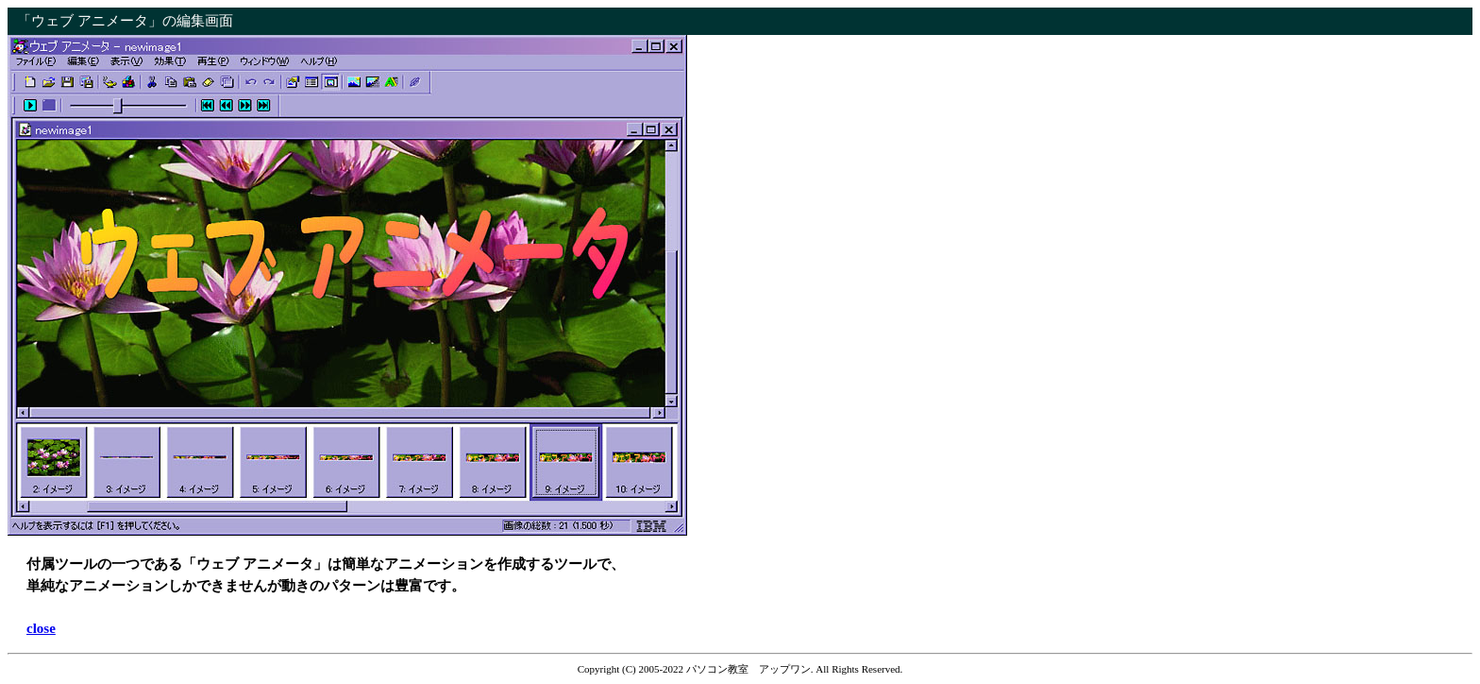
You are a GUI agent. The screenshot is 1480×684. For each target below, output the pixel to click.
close (41, 628)
